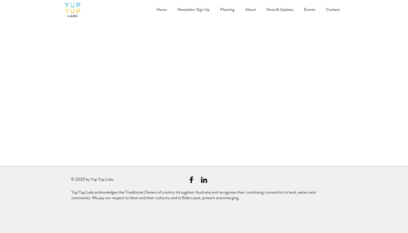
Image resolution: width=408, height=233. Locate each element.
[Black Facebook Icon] (191, 179)
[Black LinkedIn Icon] (204, 179)
